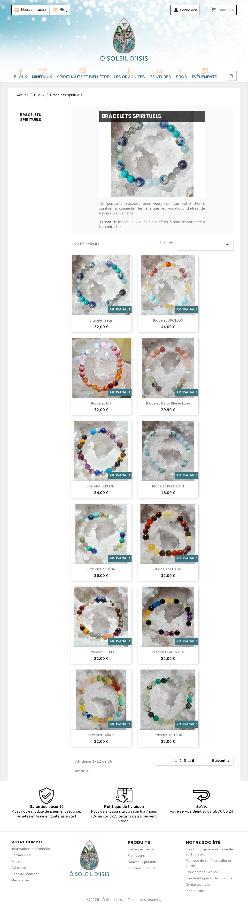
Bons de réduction (25, 874)
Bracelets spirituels (30, 117)
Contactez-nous (198, 884)
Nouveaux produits (142, 862)
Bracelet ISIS (101, 403)
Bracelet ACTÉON (168, 735)
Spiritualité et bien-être (83, 77)
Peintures (160, 77)
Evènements (204, 77)
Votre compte (27, 842)
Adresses (18, 867)
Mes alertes (20, 880)
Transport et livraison (202, 872)
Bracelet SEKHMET (101, 486)
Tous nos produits (141, 868)
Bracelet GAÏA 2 (101, 735)
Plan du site (195, 891)
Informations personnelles (31, 849)
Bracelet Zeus (101, 320)
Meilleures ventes (141, 849)
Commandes (20, 855)
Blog (60, 10)
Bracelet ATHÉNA (101, 569)
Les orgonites (129, 77)
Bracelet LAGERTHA (168, 652)
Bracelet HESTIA (168, 569)
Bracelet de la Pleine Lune (168, 403)
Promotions (136, 855)
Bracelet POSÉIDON (168, 486)
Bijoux (20, 77)
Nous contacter (30, 10)
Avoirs (16, 861)
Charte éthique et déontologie (209, 878)
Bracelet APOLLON (168, 320)
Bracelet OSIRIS (101, 652)
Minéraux (42, 77)
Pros (181, 77)
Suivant (222, 761)
